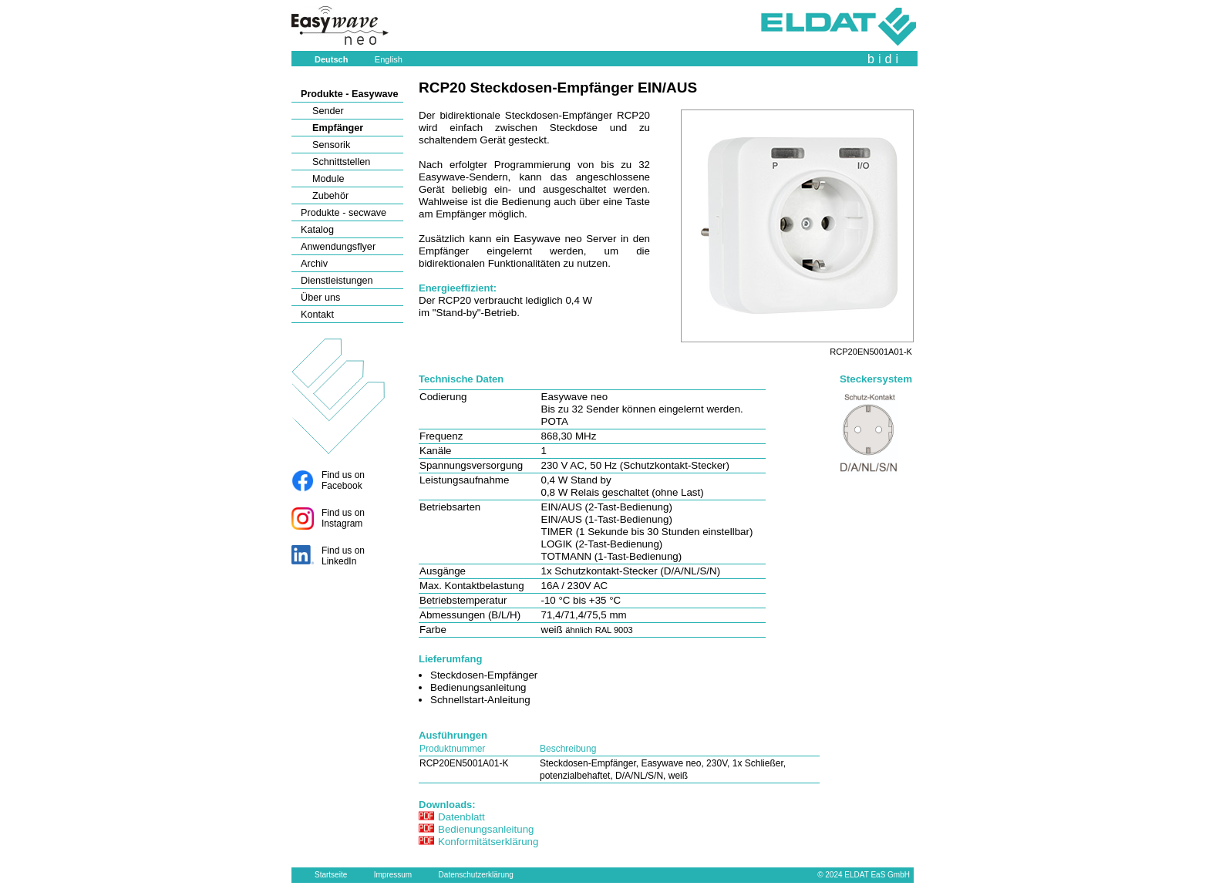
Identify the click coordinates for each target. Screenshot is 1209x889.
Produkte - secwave (343, 212)
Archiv (314, 263)
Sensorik (331, 145)
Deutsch (331, 59)
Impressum (393, 874)
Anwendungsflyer (338, 246)
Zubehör (330, 195)
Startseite (331, 874)
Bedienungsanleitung (486, 829)
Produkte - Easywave (350, 94)
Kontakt (317, 314)
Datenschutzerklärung (476, 874)
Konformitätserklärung (488, 841)
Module (328, 178)
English (388, 59)
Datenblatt (461, 817)
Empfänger (337, 128)
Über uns (320, 297)
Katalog (317, 229)
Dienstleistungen (337, 280)
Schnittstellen (341, 162)
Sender (328, 111)
